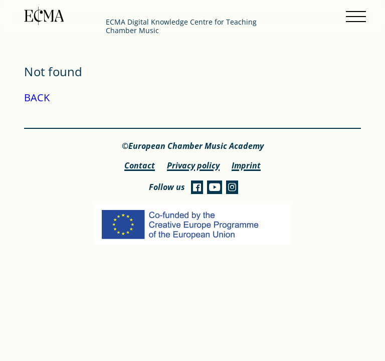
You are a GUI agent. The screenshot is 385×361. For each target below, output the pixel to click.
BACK (37, 97)
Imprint (246, 165)
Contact (139, 165)
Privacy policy (193, 165)
